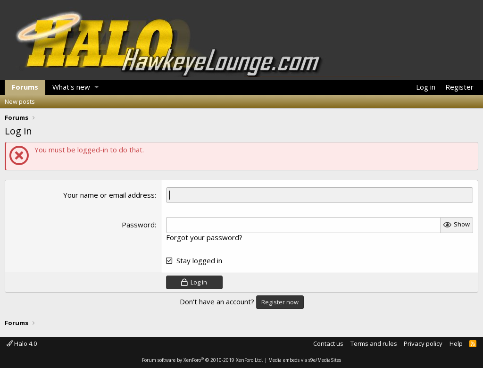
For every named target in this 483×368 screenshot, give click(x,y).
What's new (71, 87)
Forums (25, 87)
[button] (96, 87)
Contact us (328, 343)
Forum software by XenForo (202, 360)
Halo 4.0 (22, 343)
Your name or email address (109, 195)
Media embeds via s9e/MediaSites (304, 360)
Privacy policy (423, 343)
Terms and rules (373, 343)
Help (456, 343)
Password (138, 224)
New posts (20, 101)
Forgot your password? (204, 237)
